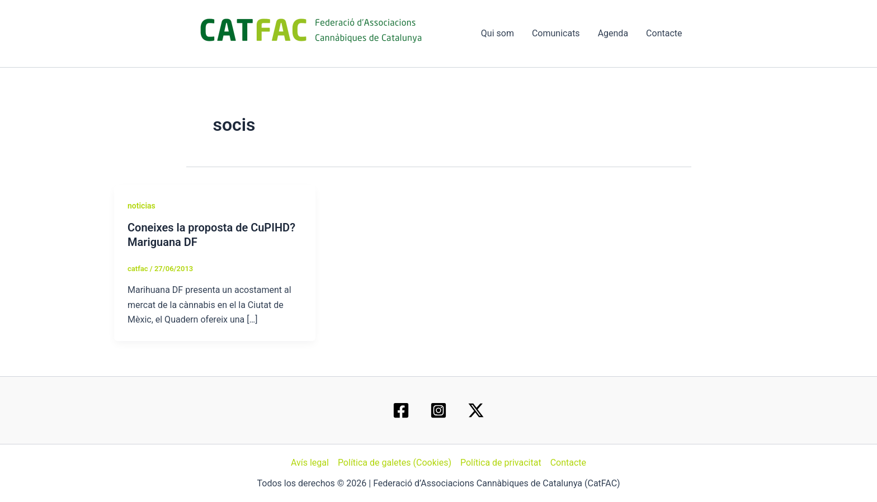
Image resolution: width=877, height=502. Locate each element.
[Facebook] (401, 410)
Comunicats (556, 33)
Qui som (497, 33)
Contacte (664, 33)
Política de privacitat (500, 462)
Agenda (613, 33)
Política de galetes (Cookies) (394, 462)
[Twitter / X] (476, 410)
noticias (141, 205)
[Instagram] (438, 410)
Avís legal (310, 462)
